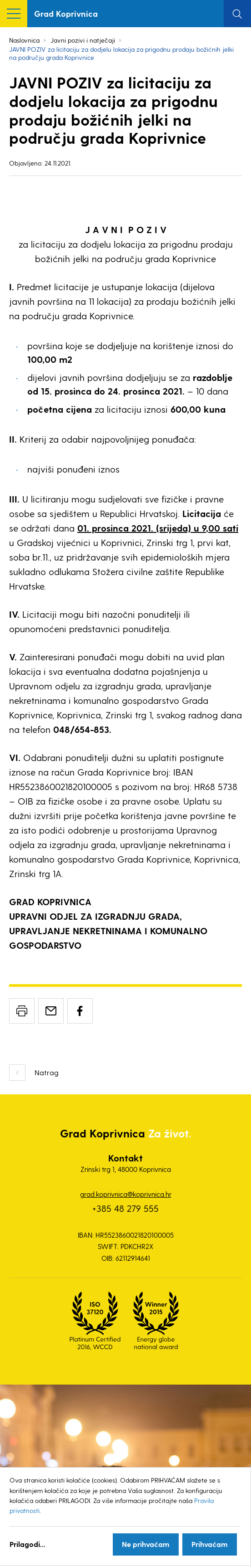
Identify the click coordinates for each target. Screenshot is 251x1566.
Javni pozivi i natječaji (82, 40)
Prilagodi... (27, 1544)
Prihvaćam (209, 1544)
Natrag (47, 1072)
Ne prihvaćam (146, 1544)
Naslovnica (24, 40)
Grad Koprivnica (66, 13)
